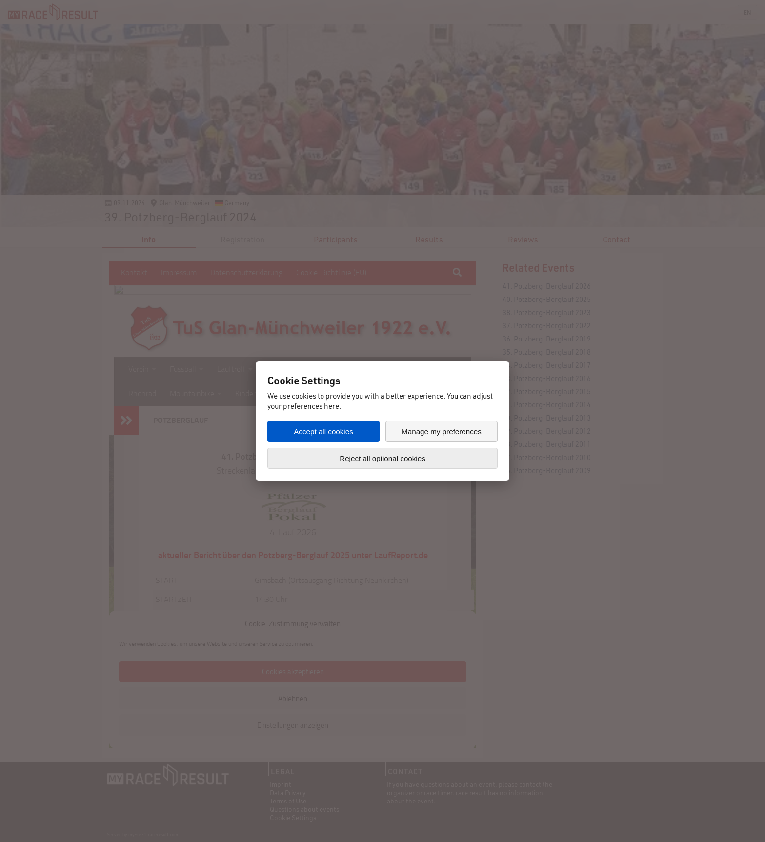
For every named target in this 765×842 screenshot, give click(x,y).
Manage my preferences (442, 431)
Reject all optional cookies (382, 458)
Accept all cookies (323, 431)
